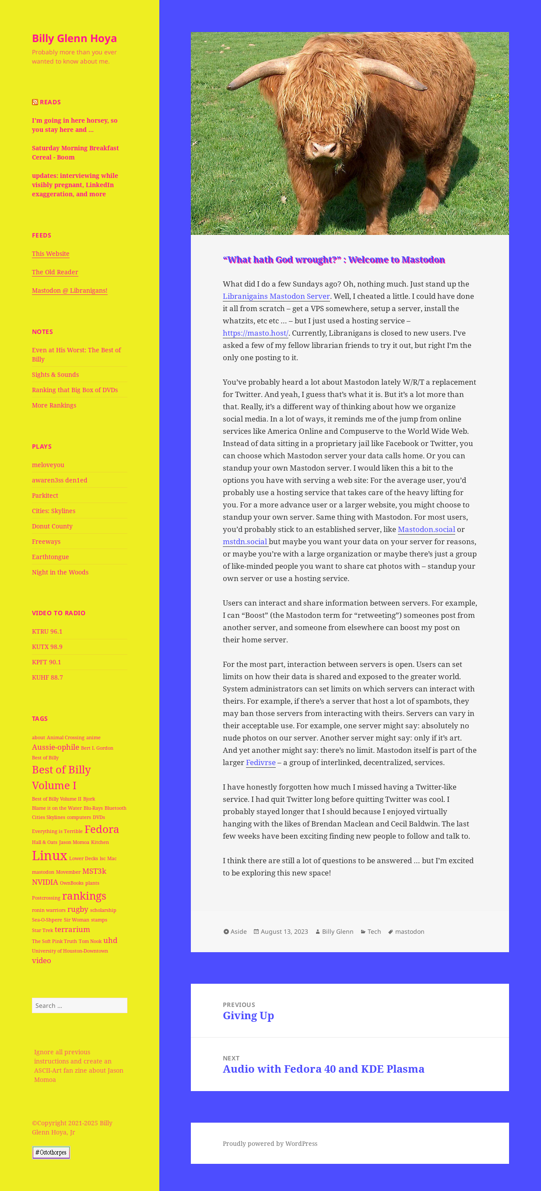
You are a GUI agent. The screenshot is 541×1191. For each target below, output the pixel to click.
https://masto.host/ (255, 333)
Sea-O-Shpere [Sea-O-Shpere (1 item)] (47, 920)
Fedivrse (261, 762)
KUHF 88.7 (47, 677)
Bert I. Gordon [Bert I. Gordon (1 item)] (97, 748)
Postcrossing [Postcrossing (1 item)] (46, 898)
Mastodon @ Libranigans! (70, 290)
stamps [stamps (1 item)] (99, 920)
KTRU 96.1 (47, 631)
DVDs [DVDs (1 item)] (99, 817)
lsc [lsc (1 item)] (102, 858)
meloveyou (48, 465)
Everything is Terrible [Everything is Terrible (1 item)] (57, 831)
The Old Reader (55, 272)
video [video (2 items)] (41, 960)
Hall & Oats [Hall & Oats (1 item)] (44, 842)
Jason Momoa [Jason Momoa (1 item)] (74, 842)
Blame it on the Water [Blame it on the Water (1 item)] (57, 808)
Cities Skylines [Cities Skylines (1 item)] (48, 817)
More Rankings (54, 405)
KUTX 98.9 (47, 646)
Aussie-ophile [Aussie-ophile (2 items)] (55, 747)
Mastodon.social (426, 529)
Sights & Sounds (55, 374)
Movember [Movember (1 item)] (68, 872)
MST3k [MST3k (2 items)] (94, 871)
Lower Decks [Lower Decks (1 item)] (83, 858)
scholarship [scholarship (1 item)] (103, 910)
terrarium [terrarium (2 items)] (72, 929)
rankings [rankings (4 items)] (84, 895)
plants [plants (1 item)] (92, 883)
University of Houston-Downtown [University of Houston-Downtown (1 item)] (70, 951)
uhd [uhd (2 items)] (110, 940)
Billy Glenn (338, 931)
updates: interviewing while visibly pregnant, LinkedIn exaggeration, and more (75, 184)
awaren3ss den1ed (60, 480)
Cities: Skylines (53, 511)
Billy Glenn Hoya (74, 38)
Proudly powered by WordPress (270, 1143)
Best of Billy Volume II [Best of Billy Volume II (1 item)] (56, 799)
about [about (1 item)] (38, 737)
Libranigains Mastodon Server (276, 296)
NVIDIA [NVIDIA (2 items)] (45, 882)
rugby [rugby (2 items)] (77, 909)
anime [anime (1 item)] (93, 737)
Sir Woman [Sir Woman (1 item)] (76, 920)
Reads (50, 102)
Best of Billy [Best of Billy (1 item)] (45, 758)
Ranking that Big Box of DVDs (75, 390)
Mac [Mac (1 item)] (111, 858)
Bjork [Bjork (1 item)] (89, 799)
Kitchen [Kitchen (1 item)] (100, 842)
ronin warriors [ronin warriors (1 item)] (49, 910)
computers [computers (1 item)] (79, 817)
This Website (51, 253)
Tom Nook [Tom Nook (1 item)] (90, 941)
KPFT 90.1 (46, 662)
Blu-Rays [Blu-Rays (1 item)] (93, 808)
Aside (239, 931)
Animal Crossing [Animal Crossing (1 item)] (65, 737)
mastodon (410, 931)
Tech (374, 931)
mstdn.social (246, 541)
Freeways (46, 541)
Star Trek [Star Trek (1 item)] (42, 930)
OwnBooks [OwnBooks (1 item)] (72, 883)
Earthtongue (50, 557)
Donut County (52, 526)
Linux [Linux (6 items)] (49, 855)
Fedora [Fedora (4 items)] (101, 829)
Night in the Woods (60, 572)
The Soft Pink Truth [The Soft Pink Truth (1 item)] (54, 941)
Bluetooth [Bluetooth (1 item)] (115, 808)
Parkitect (45, 495)
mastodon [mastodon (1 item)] (43, 872)
